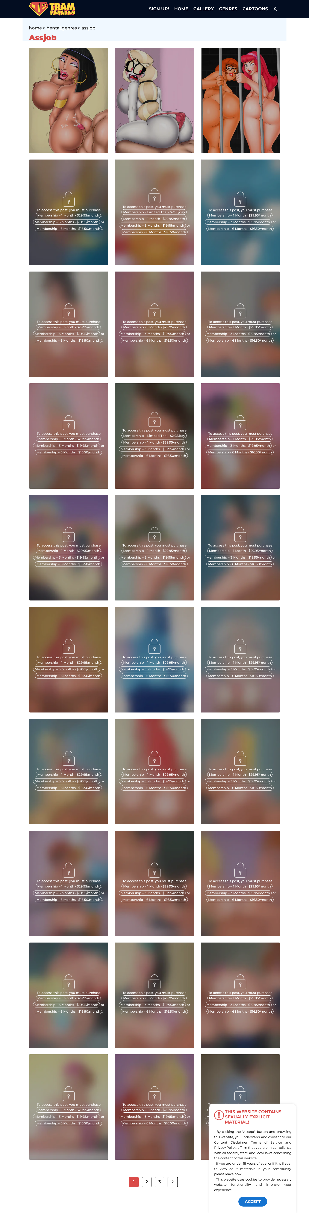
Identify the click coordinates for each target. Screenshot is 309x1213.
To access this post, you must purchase (69, 210)
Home (181, 8)
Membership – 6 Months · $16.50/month (68, 229)
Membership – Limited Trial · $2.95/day (154, 212)
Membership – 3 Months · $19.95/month (66, 222)
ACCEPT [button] (253, 1201)
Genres (228, 8)
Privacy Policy (225, 1147)
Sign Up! (159, 8)
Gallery (203, 8)
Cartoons (255, 8)
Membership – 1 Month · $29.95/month (68, 215)
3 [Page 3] (159, 1181)
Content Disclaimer (230, 1142)
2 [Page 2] (146, 1181)
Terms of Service (266, 1142)
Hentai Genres (62, 28)
